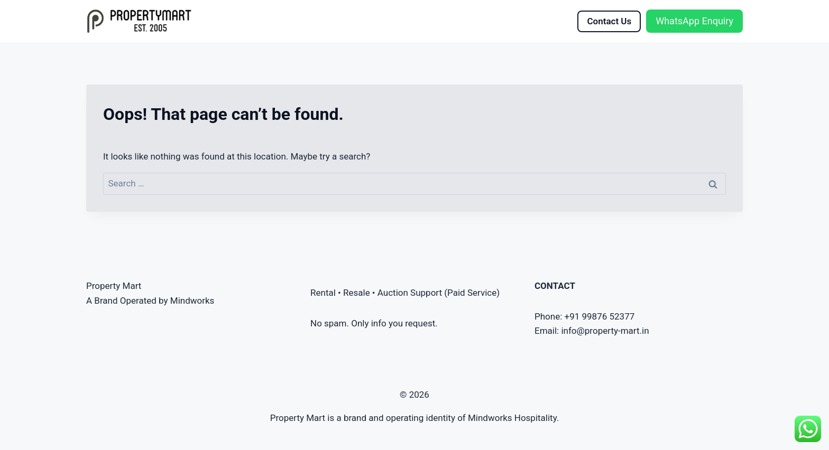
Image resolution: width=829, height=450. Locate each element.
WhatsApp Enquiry (694, 20)
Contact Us (609, 21)
